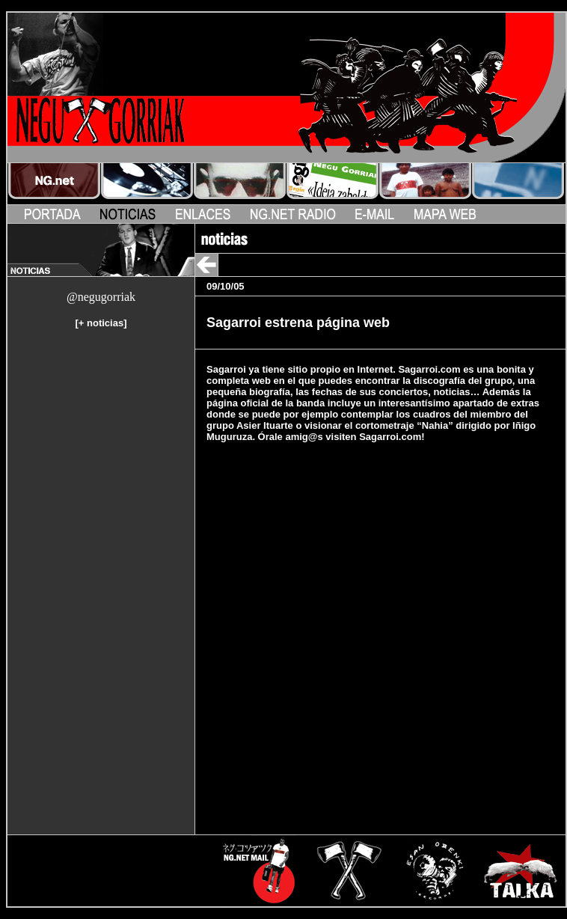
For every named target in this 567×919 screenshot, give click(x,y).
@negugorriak (101, 296)
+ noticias (101, 323)
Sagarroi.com (390, 436)
